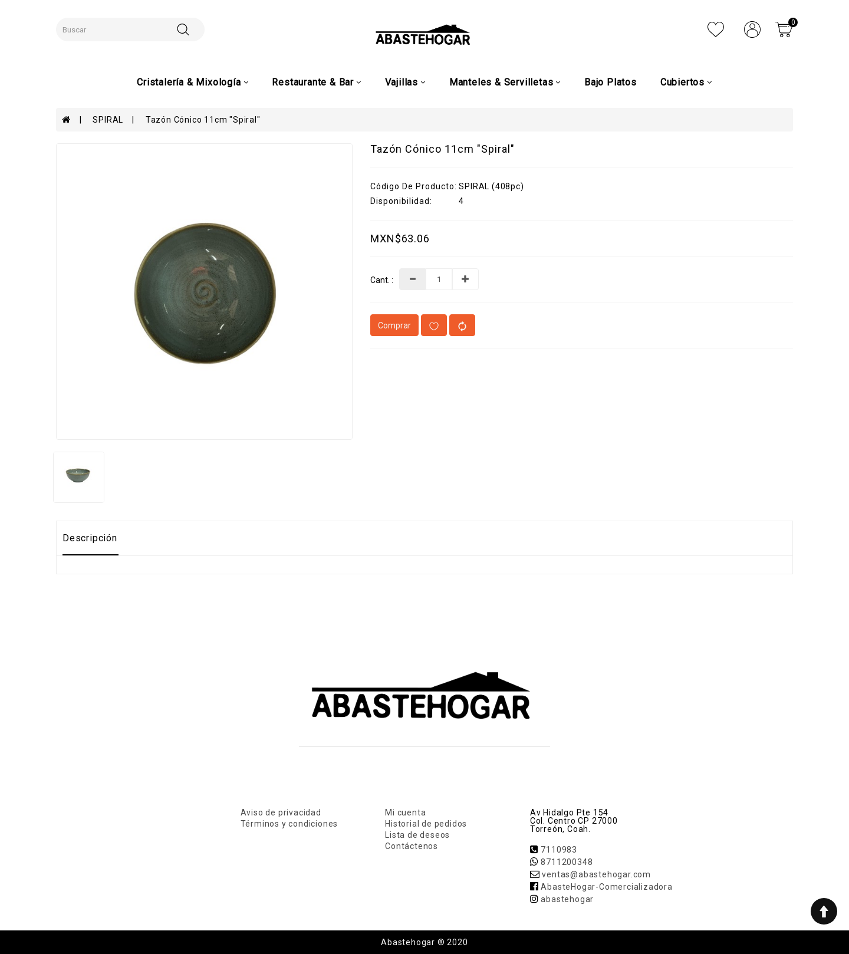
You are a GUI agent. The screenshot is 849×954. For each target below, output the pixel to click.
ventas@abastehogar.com (596, 874)
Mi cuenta (405, 812)
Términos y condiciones (289, 823)
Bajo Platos (610, 82)
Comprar (394, 325)
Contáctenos (411, 846)
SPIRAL (108, 119)
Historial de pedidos (426, 823)
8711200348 (567, 862)
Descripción (89, 538)
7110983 (559, 849)
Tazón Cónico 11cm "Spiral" (203, 119)
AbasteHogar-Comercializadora (606, 887)
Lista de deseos (417, 835)
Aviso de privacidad (281, 812)
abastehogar (567, 899)
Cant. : (381, 280)
